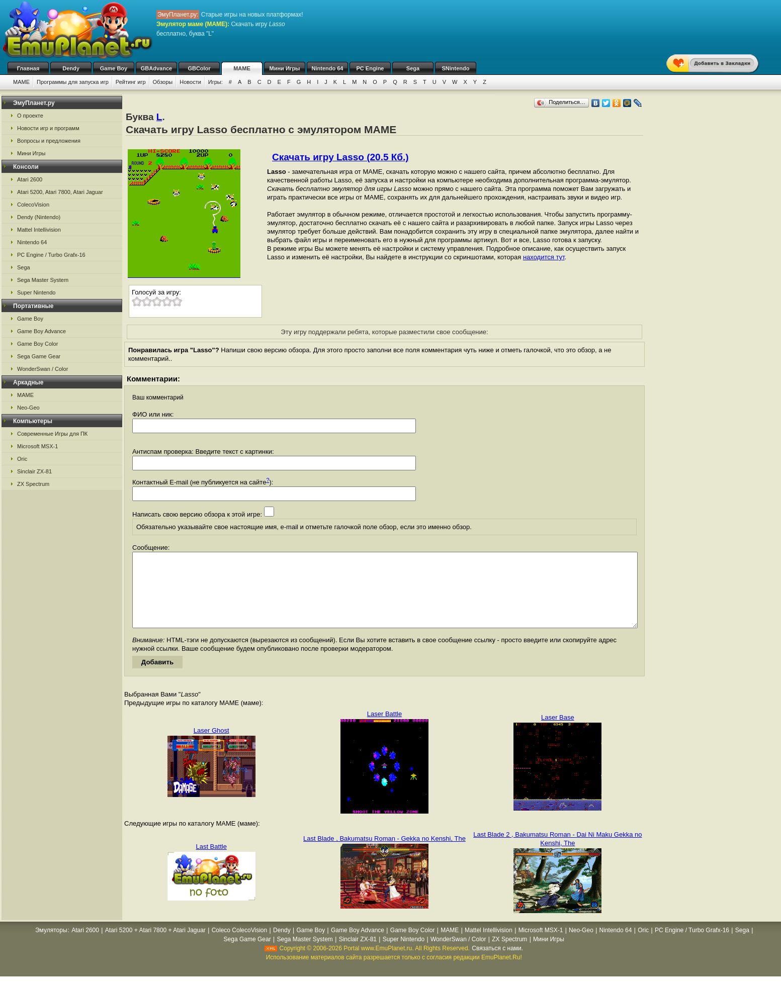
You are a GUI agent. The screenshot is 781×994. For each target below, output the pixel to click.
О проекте (30, 116)
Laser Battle (384, 729)
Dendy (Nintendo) (38, 217)
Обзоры (163, 82)
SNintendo (456, 68)
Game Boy (113, 68)
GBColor (199, 68)
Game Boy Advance (41, 331)
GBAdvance (156, 68)
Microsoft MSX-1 (37, 446)
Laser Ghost (211, 745)
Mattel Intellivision (39, 230)
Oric (22, 459)
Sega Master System (42, 280)
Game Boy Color (37, 344)
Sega (412, 68)
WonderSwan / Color (42, 369)
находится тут (544, 257)
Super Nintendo (36, 292)
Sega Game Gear (38, 356)
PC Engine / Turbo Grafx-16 (51, 255)
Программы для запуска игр (73, 82)
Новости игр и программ (48, 128)
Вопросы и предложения (48, 141)
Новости (190, 82)
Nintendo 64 (327, 68)
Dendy (70, 68)
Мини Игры (285, 68)
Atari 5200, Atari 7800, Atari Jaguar (60, 192)
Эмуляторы (51, 945)
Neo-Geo (28, 408)
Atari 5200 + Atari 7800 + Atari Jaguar (155, 945)
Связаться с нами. (497, 963)
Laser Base (557, 732)
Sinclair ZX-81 (34, 471)
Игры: (215, 82)
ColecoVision (33, 205)
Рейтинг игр (131, 82)
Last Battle (211, 861)
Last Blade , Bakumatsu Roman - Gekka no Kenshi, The (384, 853)
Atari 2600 (29, 179)
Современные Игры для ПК (52, 434)
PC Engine (370, 68)
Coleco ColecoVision (240, 945)
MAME (241, 68)
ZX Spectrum (33, 484)
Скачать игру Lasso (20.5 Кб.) (340, 157)
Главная (28, 68)
